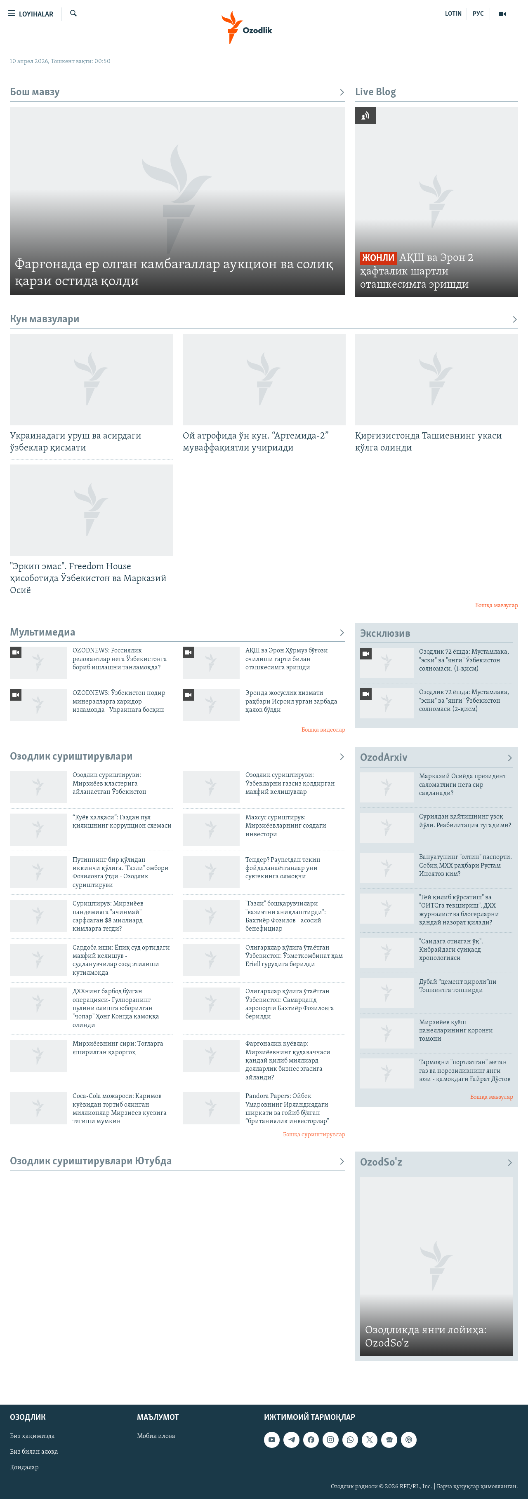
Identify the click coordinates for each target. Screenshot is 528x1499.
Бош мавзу (177, 92)
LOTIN (453, 14)
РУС (478, 14)
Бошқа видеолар (323, 730)
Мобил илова (156, 1436)
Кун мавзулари (264, 319)
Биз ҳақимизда (32, 1436)
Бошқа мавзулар (496, 606)
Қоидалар (24, 1468)
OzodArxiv (436, 758)
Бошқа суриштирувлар (314, 1135)
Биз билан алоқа (34, 1452)
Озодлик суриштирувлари (177, 756)
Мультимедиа (177, 632)
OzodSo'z (436, 1162)
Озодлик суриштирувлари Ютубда (177, 1161)
